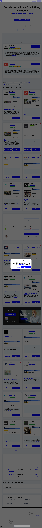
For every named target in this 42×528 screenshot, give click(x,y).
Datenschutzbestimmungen (21, 264)
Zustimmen (25, 267)
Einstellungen (18, 267)
